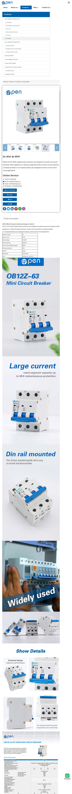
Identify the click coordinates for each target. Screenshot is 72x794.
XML (37, 792)
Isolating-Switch (10, 70)
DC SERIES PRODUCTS (12, 19)
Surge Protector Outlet (11, 52)
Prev (34, 114)
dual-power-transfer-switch (13, 67)
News (35, 7)
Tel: (50, 644)
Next (56, 114)
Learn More (29, 707)
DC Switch (9, 22)
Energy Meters (9, 55)
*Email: (28, 644)
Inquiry (56, 110)
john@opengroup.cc (39, 101)
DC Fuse (8, 29)
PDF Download (34, 110)
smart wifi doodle (10, 63)
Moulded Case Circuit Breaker (13, 48)
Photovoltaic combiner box (13, 25)
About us (14, 7)
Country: (52, 651)
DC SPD (8, 35)
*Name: (51, 636)
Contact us (45, 7)
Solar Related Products (12, 32)
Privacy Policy (44, 792)
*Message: (29, 659)
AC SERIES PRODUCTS (12, 42)
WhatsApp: (29, 651)
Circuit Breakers (10, 45)
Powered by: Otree (60, 792)
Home (5, 7)
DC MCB (8, 38)
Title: (27, 636)
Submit (29, 673)
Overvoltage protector (11, 59)
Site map (51, 792)
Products (25, 7)
